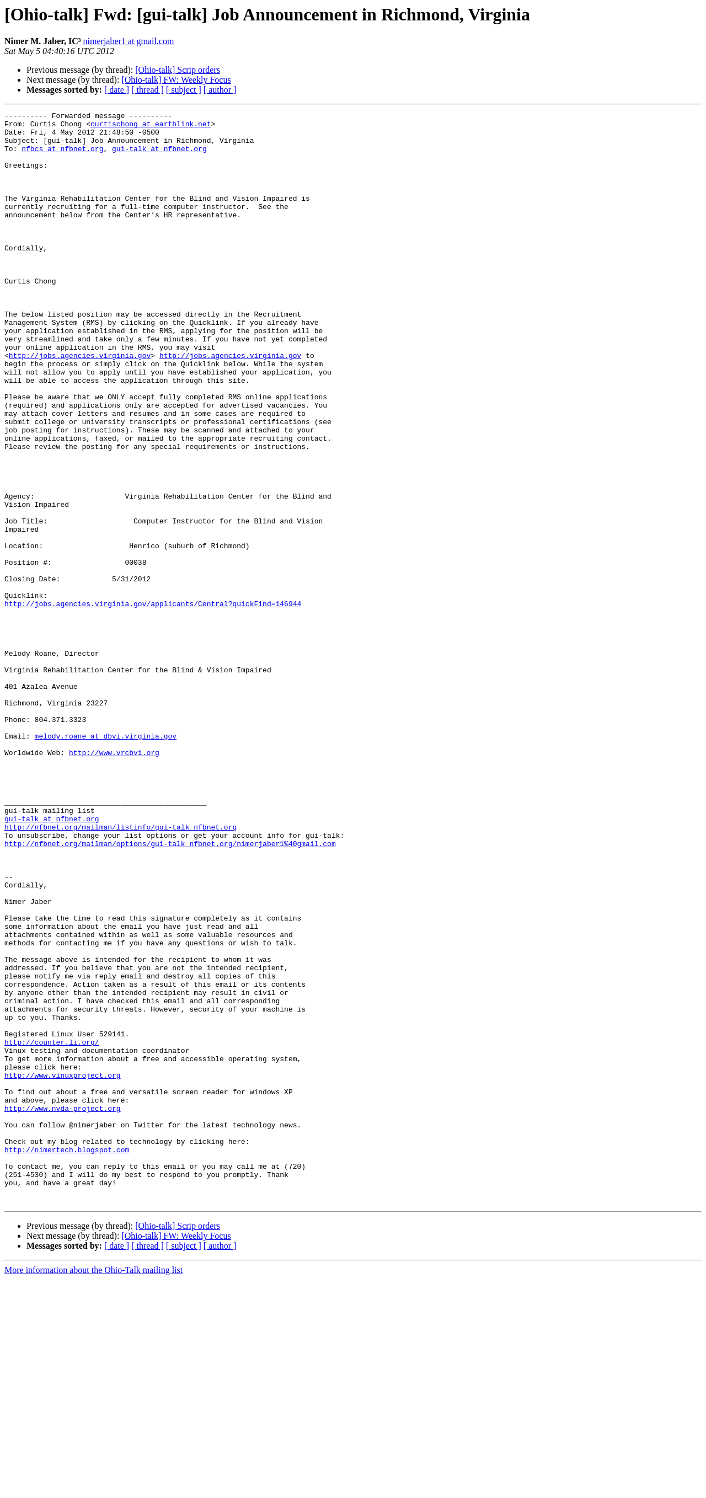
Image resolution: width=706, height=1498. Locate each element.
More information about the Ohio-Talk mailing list (93, 1488)
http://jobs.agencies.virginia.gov (80, 405)
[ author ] (220, 89)
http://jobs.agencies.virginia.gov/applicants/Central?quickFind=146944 (152, 703)
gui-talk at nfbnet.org (159, 157)
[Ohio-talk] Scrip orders (177, 69)
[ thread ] (147, 89)
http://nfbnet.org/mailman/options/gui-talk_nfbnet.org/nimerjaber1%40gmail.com (170, 991)
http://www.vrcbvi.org (114, 881)
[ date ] (116, 89)
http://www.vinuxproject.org (62, 1269)
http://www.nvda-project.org (62, 1308)
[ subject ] (183, 89)
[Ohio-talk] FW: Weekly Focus (176, 79)
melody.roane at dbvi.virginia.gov (105, 861)
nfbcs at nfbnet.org (62, 157)
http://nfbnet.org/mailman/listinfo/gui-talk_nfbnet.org (120, 971)
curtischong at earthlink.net (150, 127)
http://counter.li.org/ (51, 1229)
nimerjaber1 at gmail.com (128, 41)
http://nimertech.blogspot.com (66, 1358)
